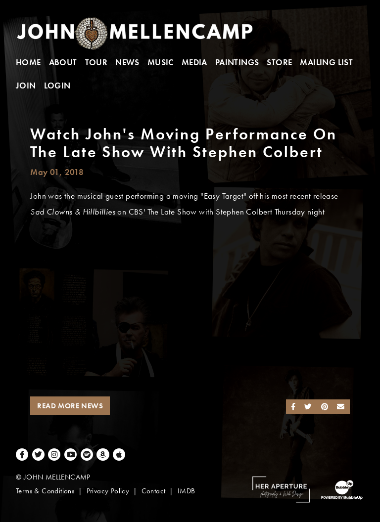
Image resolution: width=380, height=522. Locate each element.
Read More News (70, 406)
